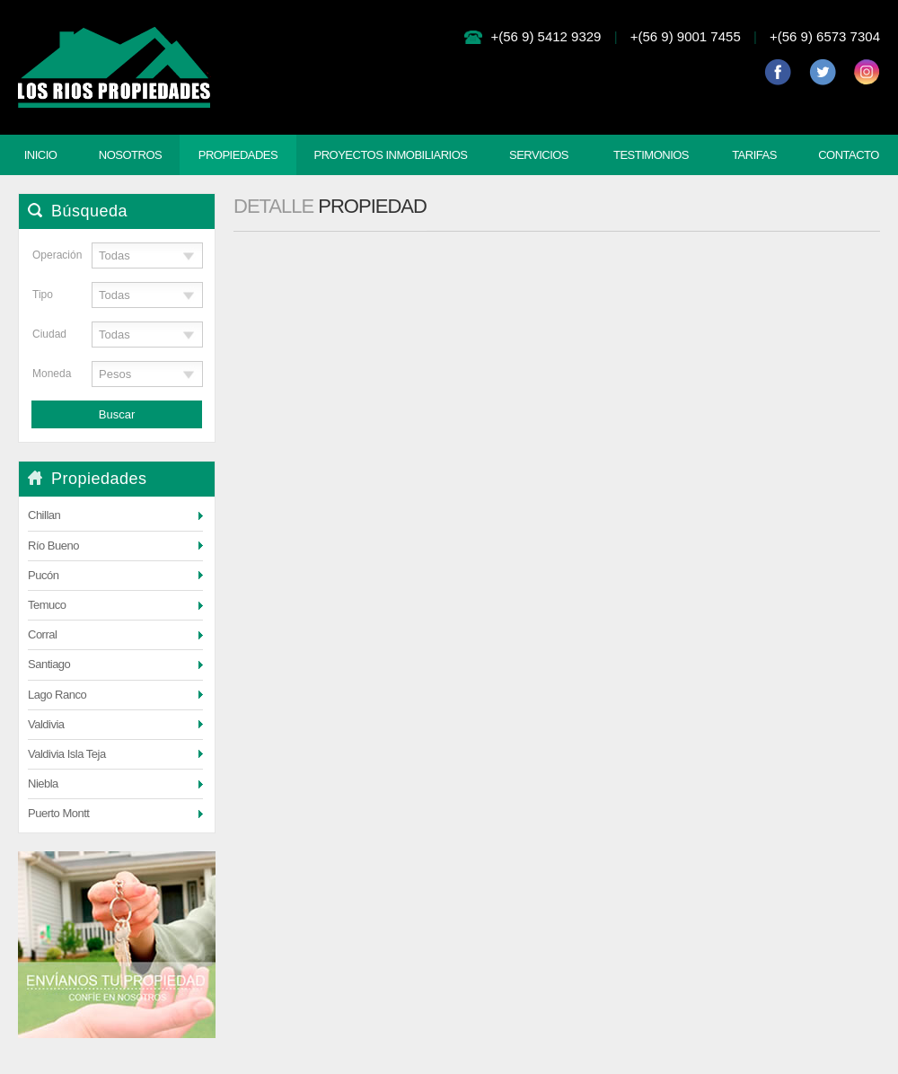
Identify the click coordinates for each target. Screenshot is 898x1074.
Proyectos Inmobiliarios (390, 155)
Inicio (40, 155)
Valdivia (46, 724)
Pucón (43, 575)
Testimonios (651, 155)
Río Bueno (53, 545)
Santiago (49, 664)
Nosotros (130, 155)
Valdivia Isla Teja (67, 754)
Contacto (848, 155)
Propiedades (237, 155)
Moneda (49, 373)
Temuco (47, 605)
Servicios (538, 155)
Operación (49, 255)
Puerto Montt (58, 813)
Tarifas (754, 155)
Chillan (44, 515)
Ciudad (49, 334)
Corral (42, 634)
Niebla (43, 783)
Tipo (42, 294)
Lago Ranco (57, 694)
